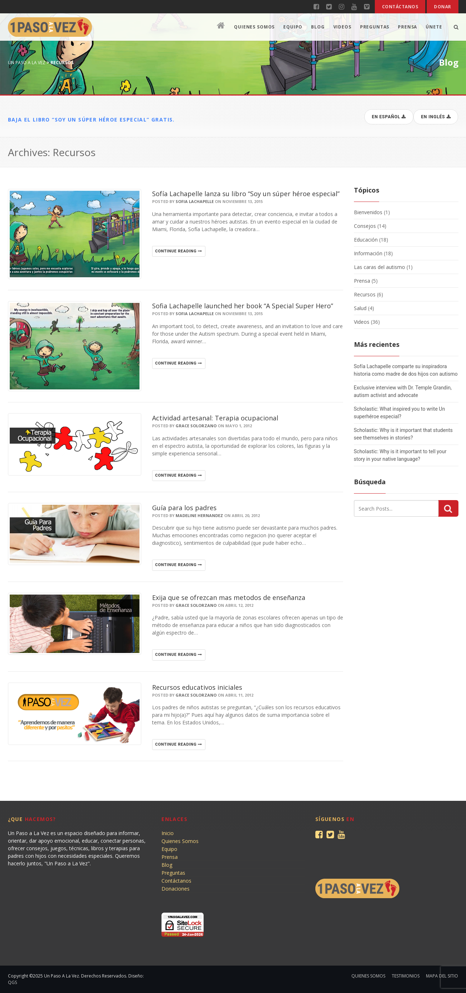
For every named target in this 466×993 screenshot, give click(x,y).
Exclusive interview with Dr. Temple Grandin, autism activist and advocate (403, 391)
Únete (434, 27)
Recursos (365, 294)
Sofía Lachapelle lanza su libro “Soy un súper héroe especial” (245, 193)
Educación (366, 239)
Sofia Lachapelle (195, 201)
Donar (442, 7)
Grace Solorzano (196, 425)
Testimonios (406, 976)
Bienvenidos (368, 212)
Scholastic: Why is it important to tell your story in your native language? (400, 455)
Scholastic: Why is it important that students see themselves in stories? (403, 434)
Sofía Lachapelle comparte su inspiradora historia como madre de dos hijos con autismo (406, 370)
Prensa (407, 27)
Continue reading (178, 251)
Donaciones (175, 888)
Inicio (167, 833)
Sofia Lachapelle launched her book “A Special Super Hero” (242, 305)
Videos (342, 27)
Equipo (292, 27)
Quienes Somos (254, 27)
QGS (12, 982)
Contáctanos (400, 7)
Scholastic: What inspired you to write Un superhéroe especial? (399, 412)
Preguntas (375, 27)
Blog (317, 27)
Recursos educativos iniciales (197, 687)
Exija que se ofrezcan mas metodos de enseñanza (228, 597)
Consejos (365, 225)
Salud (360, 308)
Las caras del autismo (379, 267)
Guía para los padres (184, 507)
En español (389, 116)
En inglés (436, 116)
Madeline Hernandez (199, 515)
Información (368, 253)
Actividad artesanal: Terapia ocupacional (215, 418)
